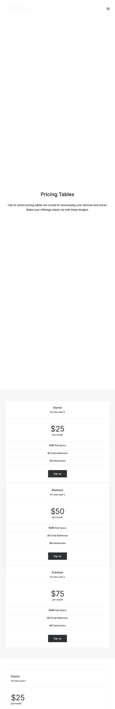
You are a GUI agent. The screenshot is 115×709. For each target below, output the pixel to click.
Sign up (57, 143)
